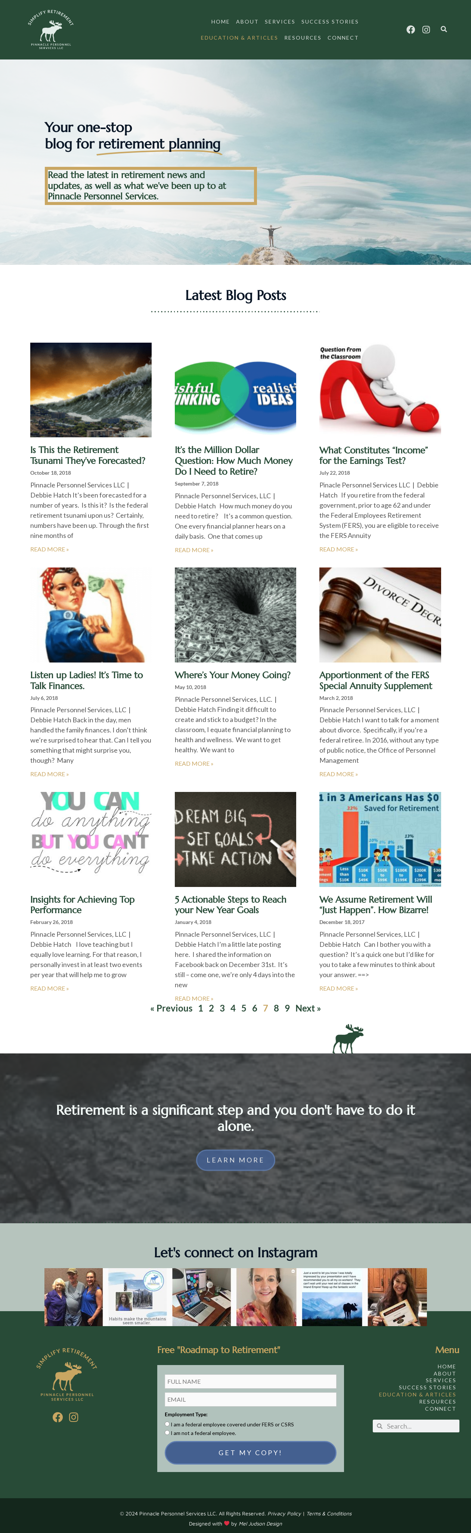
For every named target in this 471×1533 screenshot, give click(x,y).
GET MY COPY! (251, 1446)
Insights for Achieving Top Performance (82, 899)
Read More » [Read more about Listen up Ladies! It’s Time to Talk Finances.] (49, 767)
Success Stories (330, 21)
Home (220, 21)
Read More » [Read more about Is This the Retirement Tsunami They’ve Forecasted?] (49, 543)
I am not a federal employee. (203, 1427)
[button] (444, 29)
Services (280, 21)
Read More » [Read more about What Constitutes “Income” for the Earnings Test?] (338, 543)
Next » (308, 1002)
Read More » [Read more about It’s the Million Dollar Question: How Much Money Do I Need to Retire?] (194, 543)
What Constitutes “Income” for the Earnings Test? (373, 450)
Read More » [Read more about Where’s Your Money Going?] (194, 757)
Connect (343, 37)
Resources (303, 37)
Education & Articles (239, 37)
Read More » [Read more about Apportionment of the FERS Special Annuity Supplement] (338, 767)
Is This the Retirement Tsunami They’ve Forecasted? (87, 449)
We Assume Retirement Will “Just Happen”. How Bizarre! (375, 899)
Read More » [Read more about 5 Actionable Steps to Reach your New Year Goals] (194, 992)
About (247, 21)
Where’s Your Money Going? (233, 669)
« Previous (171, 1002)
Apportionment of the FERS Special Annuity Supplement (375, 675)
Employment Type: (186, 1408)
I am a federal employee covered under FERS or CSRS (232, 1418)
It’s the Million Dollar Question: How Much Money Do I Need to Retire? (233, 454)
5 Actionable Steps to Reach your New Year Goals (230, 899)
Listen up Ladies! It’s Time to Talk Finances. (86, 675)
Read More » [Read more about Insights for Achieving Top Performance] (49, 982)
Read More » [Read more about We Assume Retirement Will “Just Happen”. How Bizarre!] (338, 982)
